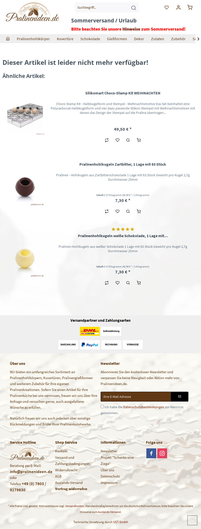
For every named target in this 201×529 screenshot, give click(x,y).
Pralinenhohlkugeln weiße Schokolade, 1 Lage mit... (123, 235)
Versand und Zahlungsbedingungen (72, 460)
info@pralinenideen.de (31, 471)
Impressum (109, 482)
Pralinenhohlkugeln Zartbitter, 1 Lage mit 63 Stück (122, 164)
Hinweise (131, 29)
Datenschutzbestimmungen (143, 407)
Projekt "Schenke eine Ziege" (117, 460)
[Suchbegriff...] (107, 7)
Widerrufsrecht (66, 470)
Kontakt (61, 451)
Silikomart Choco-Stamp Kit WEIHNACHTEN (122, 92)
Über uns (107, 470)
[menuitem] (107, 7)
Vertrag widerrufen (71, 488)
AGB (58, 476)
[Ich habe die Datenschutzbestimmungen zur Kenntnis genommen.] (102, 406)
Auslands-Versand (69, 482)
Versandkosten (74, 506)
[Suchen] (133, 7)
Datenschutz (110, 476)
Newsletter (109, 451)
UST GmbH (120, 522)
